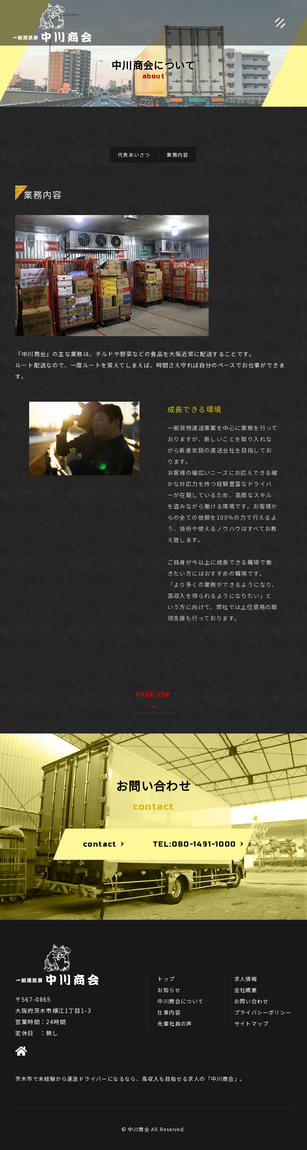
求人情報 (245, 979)
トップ (166, 979)
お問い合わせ (251, 1001)
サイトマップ (251, 1023)
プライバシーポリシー (263, 1012)
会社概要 (245, 990)
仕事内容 (169, 1012)
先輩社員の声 (174, 1023)
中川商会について (180, 1001)
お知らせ (169, 990)
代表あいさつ (134, 154)
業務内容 (177, 154)
